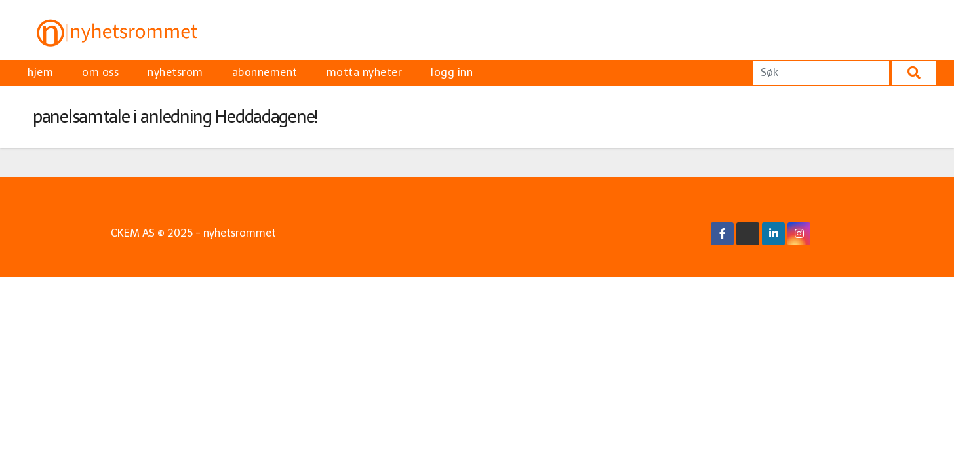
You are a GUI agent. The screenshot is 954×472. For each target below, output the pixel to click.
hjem (40, 72)
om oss (100, 72)
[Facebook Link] (722, 233)
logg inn (452, 72)
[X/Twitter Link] (748, 233)
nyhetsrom (175, 72)
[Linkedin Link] (774, 233)
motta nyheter (365, 72)
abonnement (265, 72)
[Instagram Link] (799, 233)
